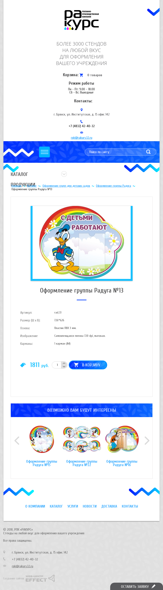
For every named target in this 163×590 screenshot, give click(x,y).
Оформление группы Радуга (113, 186)
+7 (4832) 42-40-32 (82, 126)
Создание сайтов (13, 578)
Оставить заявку (135, 586)
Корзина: (70, 74)
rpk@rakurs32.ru (81, 138)
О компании (35, 506)
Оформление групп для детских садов (66, 186)
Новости (90, 506)
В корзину (91, 364)
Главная (16, 186)
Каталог (32, 186)
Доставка (109, 506)
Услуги (72, 506)
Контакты (130, 506)
